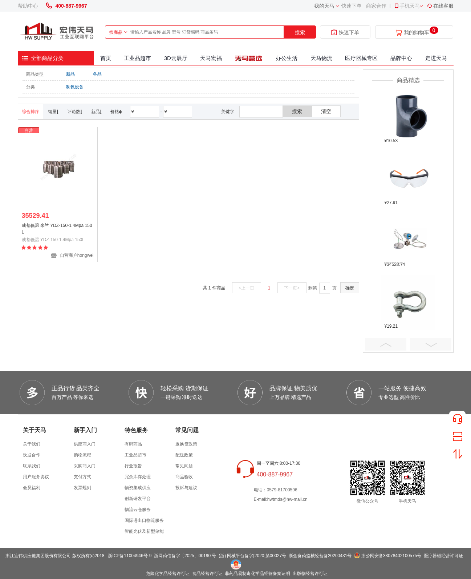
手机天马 (407, 6)
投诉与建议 (186, 487)
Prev (385, 344)
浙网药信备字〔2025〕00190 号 (185, 555)
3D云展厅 (175, 58)
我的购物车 (416, 32)
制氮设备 (75, 86)
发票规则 (82, 487)
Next (430, 344)
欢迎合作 (31, 455)
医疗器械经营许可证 (443, 555)
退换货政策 (186, 444)
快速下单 (351, 6)
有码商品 (133, 444)
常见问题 (184, 465)
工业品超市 (137, 58)
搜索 (300, 32)
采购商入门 (85, 465)
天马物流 (321, 58)
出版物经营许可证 (310, 573)
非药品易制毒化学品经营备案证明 (257, 573)
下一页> (292, 288)
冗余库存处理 (138, 476)
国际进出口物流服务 (144, 520)
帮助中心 (28, 6)
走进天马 (436, 58)
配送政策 (184, 455)
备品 (97, 74)
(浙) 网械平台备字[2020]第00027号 (252, 555)
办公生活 (286, 58)
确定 (349, 288)
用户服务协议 (36, 476)
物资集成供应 (138, 487)
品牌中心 (401, 58)
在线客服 (440, 6)
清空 (326, 111)
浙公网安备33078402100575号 (391, 555)
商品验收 (184, 476)
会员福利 (31, 487)
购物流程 (82, 455)
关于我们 (31, 444)
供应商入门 (85, 444)
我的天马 (324, 6)
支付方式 (82, 476)
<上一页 (246, 288)
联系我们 (31, 465)
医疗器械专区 (361, 58)
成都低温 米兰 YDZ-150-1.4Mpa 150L (57, 229)
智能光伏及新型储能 (144, 531)
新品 (70, 74)
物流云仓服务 (138, 509)
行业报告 (133, 465)
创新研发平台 (138, 498)
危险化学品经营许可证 (168, 573)
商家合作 (376, 6)
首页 (105, 58)
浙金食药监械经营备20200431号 (320, 555)
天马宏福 (211, 58)
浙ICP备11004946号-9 (129, 555)
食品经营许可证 (207, 573)
